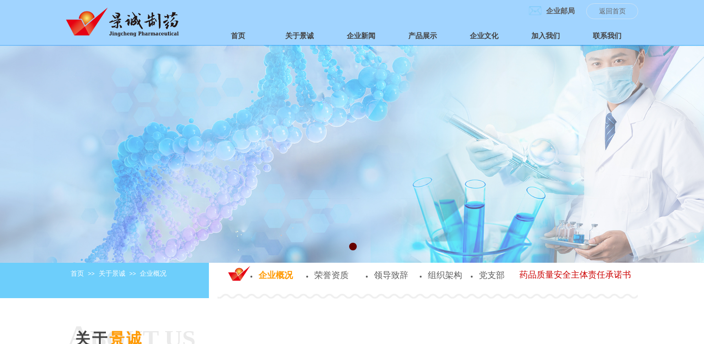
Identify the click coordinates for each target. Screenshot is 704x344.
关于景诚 (112, 273)
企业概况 (153, 273)
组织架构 (445, 275)
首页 (77, 273)
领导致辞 (391, 275)
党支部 (492, 275)
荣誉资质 (331, 275)
